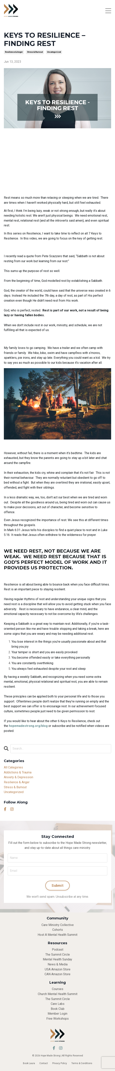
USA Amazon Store (57, 969)
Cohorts (57, 930)
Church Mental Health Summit (57, 994)
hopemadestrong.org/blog (28, 726)
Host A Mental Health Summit (57, 935)
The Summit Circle (57, 954)
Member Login (57, 1013)
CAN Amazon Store (57, 974)
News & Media (58, 964)
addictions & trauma (17, 772)
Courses (57, 989)
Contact (43, 1063)
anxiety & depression (18, 777)
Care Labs (57, 1004)
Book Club (57, 1009)
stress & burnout (35, 52)
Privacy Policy (59, 1063)
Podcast (57, 949)
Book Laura (29, 1063)
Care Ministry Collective (57, 925)
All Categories (13, 767)
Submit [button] (57, 885)
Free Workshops (57, 1018)
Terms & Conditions (81, 1063)
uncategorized (54, 52)
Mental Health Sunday (57, 959)
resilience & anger (14, 52)
